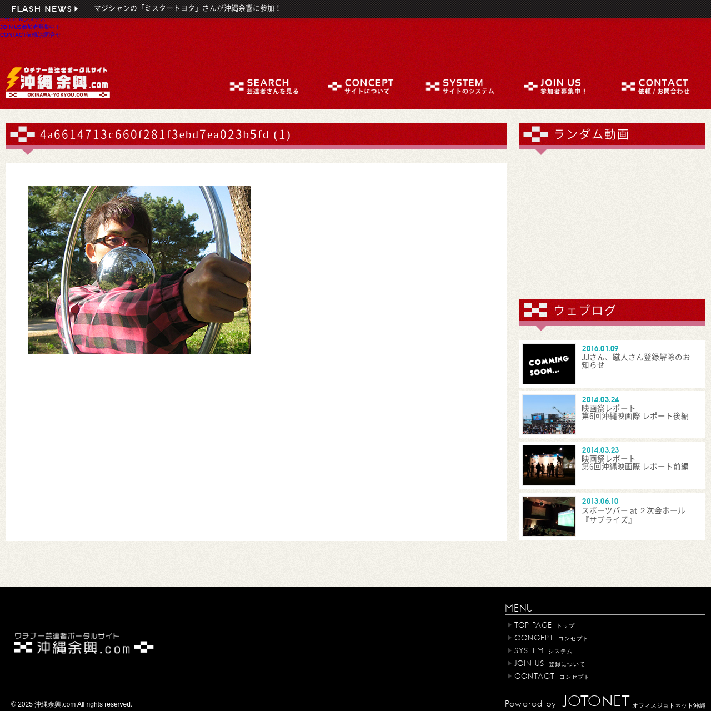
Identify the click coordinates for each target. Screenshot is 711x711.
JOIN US (30, 26)
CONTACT (30, 34)
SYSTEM (23, 19)
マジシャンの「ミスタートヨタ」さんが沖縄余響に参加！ (188, 8)
